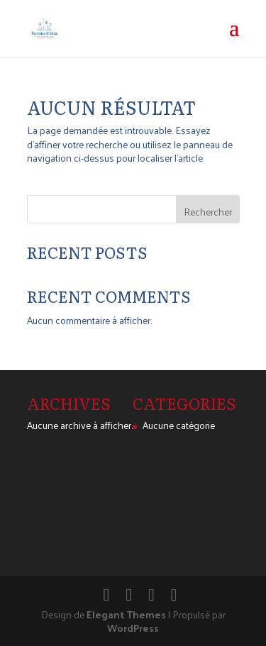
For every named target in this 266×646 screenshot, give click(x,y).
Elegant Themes (126, 614)
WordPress (133, 628)
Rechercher (208, 212)
